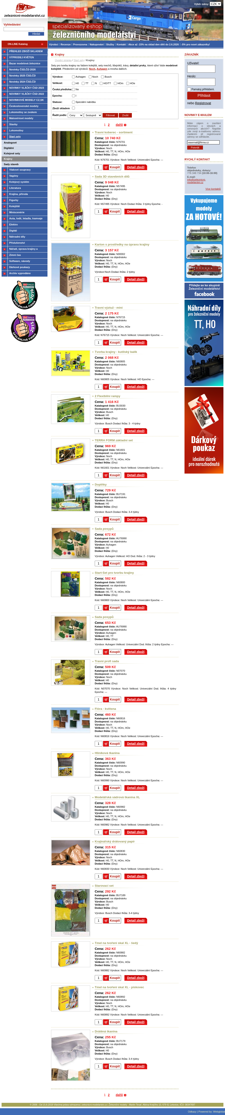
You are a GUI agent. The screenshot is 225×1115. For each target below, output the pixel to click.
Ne (77, 89)
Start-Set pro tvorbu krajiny (114, 572)
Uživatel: (193, 63)
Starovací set (104, 885)
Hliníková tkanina (107, 753)
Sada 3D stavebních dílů (112, 176)
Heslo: (191, 76)
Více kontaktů (213, 188)
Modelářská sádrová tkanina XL (117, 797)
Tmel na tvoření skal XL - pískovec (119, 987)
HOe (132, 83)
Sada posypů (104, 528)
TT (86, 83)
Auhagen (81, 76)
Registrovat (203, 103)
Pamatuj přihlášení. (203, 89)
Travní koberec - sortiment (114, 132)
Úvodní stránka (63, 60)
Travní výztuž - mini (109, 307)
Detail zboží (135, 167)
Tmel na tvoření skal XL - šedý (116, 943)
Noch (95, 76)
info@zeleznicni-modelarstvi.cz (196, 181)
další (119, 125)
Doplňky (101, 484)
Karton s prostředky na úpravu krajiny (122, 244)
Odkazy (192, 1111)
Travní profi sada (107, 661)
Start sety (79, 60)
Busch (108, 76)
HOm (120, 83)
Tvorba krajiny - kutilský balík (116, 352)
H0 (77, 83)
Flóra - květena (105, 708)
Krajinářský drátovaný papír (115, 841)
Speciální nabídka (86, 102)
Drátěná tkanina (106, 1031)
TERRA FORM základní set (114, 440)
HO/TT (107, 83)
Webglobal (219, 1111)
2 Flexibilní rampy (107, 396)
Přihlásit (204, 95)
